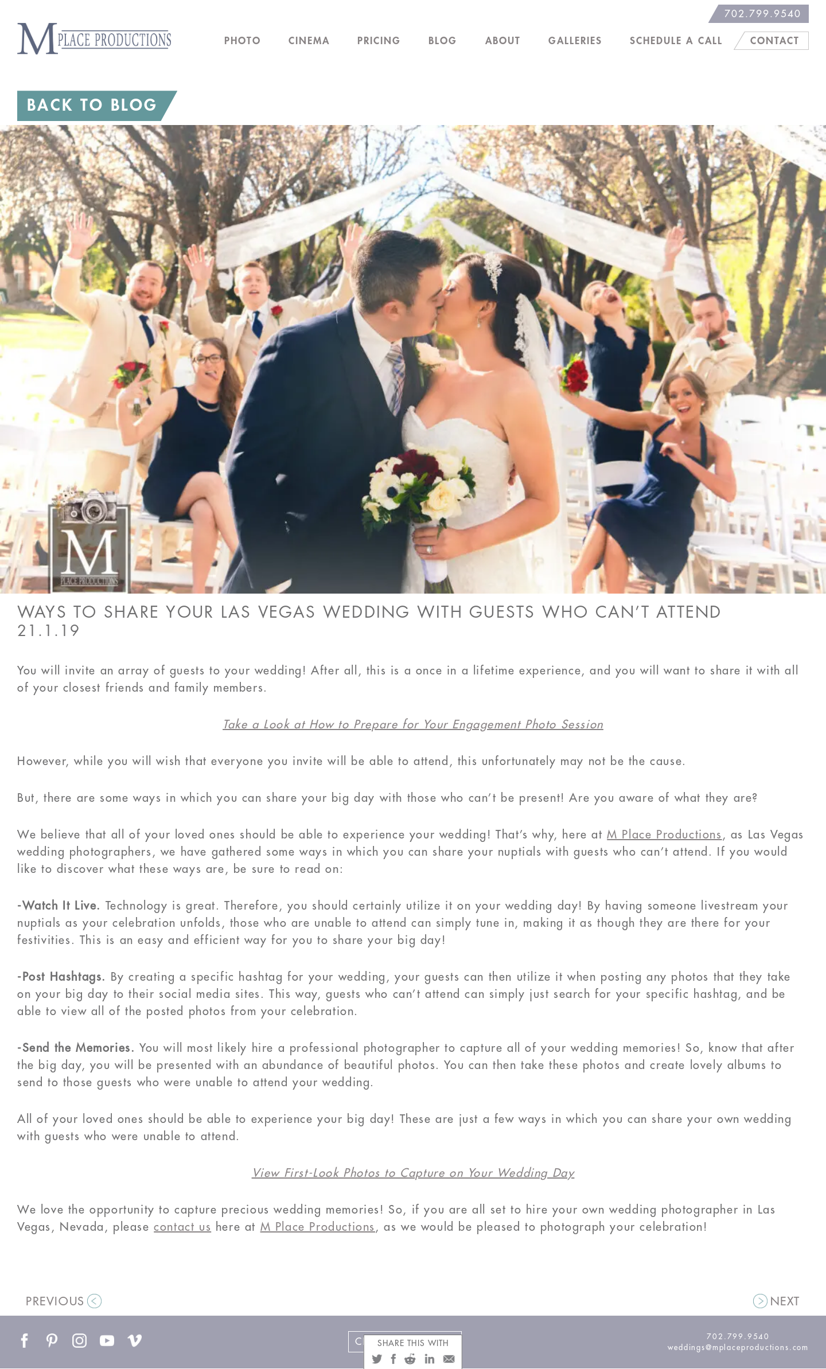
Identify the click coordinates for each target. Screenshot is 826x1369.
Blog (442, 41)
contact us (182, 1227)
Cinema (309, 41)
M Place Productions (664, 835)
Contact (775, 41)
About (503, 41)
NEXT (785, 1302)
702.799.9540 (762, 14)
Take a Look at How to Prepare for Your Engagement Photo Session (413, 725)
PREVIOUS (55, 1302)
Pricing (379, 41)
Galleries (575, 41)
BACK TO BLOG (92, 105)
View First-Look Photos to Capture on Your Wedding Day (413, 1173)
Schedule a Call (676, 41)
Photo (242, 41)
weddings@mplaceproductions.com (738, 1347)
